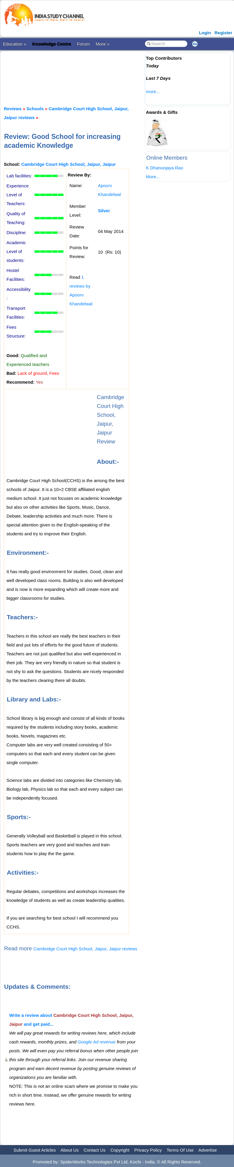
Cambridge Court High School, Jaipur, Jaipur (68, 164)
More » (102, 43)
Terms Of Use (180, 1150)
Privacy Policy (148, 1150)
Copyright (119, 1150)
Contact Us (94, 1150)
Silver (104, 210)
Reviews (13, 108)
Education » (14, 43)
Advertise (207, 1150)
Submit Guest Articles (35, 1150)
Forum (83, 43)
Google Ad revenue (97, 1041)
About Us (69, 1150)
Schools (35, 108)
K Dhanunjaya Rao (164, 167)
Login (205, 32)
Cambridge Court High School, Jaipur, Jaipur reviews (85, 948)
